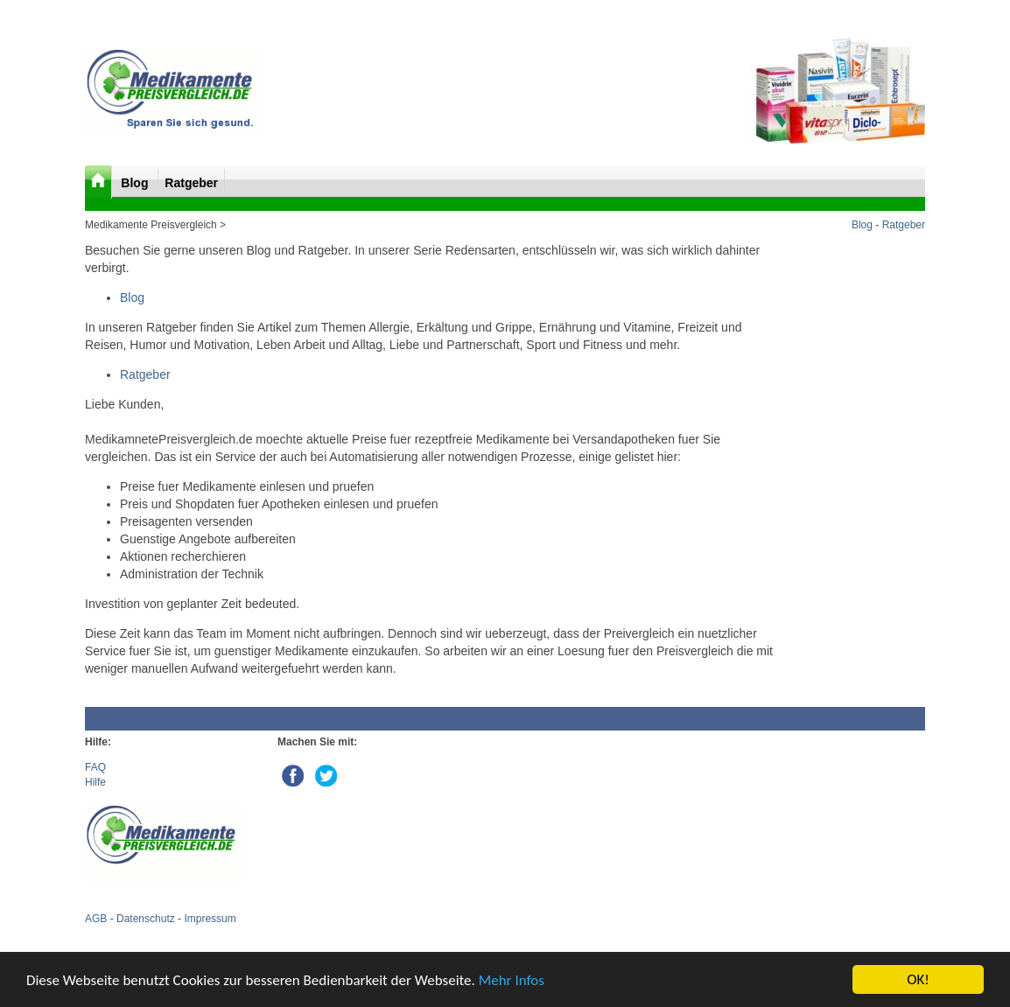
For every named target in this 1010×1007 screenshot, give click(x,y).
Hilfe (95, 782)
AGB (96, 919)
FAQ (95, 767)
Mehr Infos (511, 980)
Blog (136, 183)
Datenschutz (145, 919)
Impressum (209, 919)
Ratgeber (191, 183)
